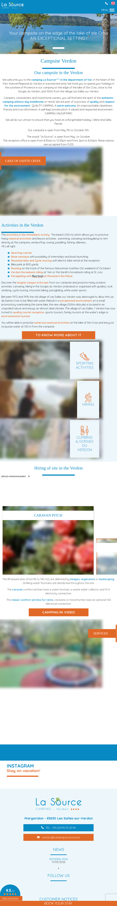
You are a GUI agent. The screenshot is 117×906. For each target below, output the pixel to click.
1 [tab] (58, 868)
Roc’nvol (37, 276)
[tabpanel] (58, 861)
